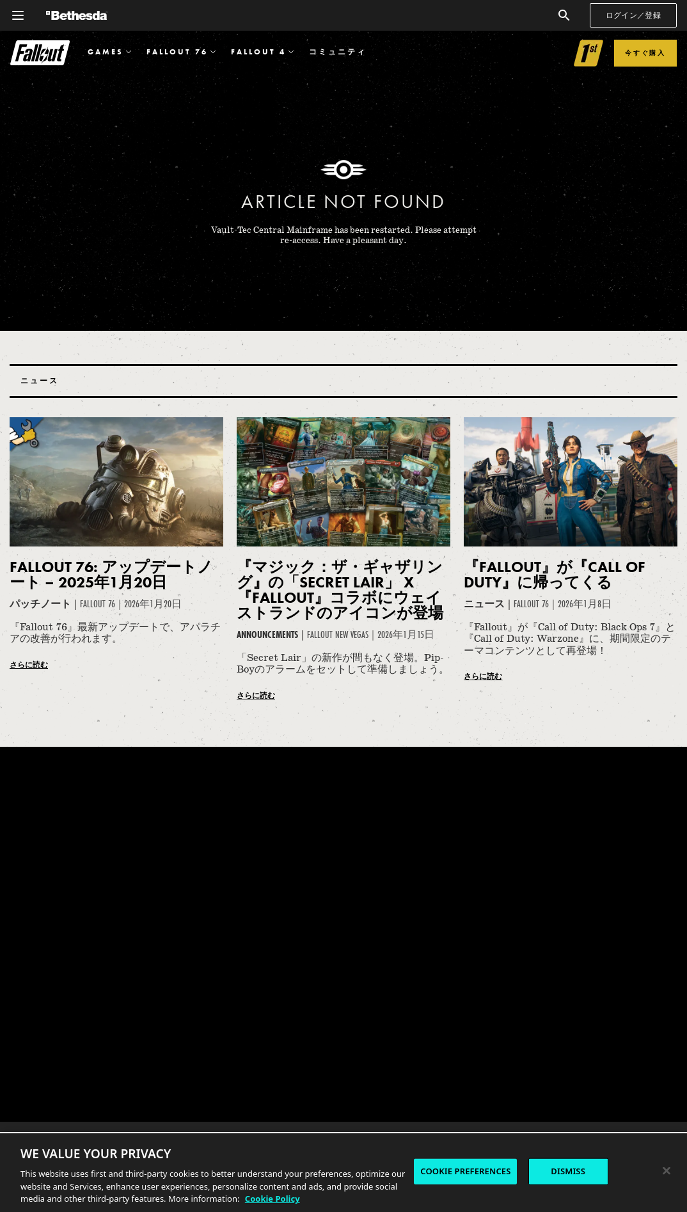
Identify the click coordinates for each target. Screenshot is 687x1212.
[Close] (666, 1171)
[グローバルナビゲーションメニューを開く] (18, 15)
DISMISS (568, 1171)
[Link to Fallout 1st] (589, 53)
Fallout (40, 52)
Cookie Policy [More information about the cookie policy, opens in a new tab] (272, 1198)
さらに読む (29, 665)
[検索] (564, 15)
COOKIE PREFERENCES (465, 1171)
